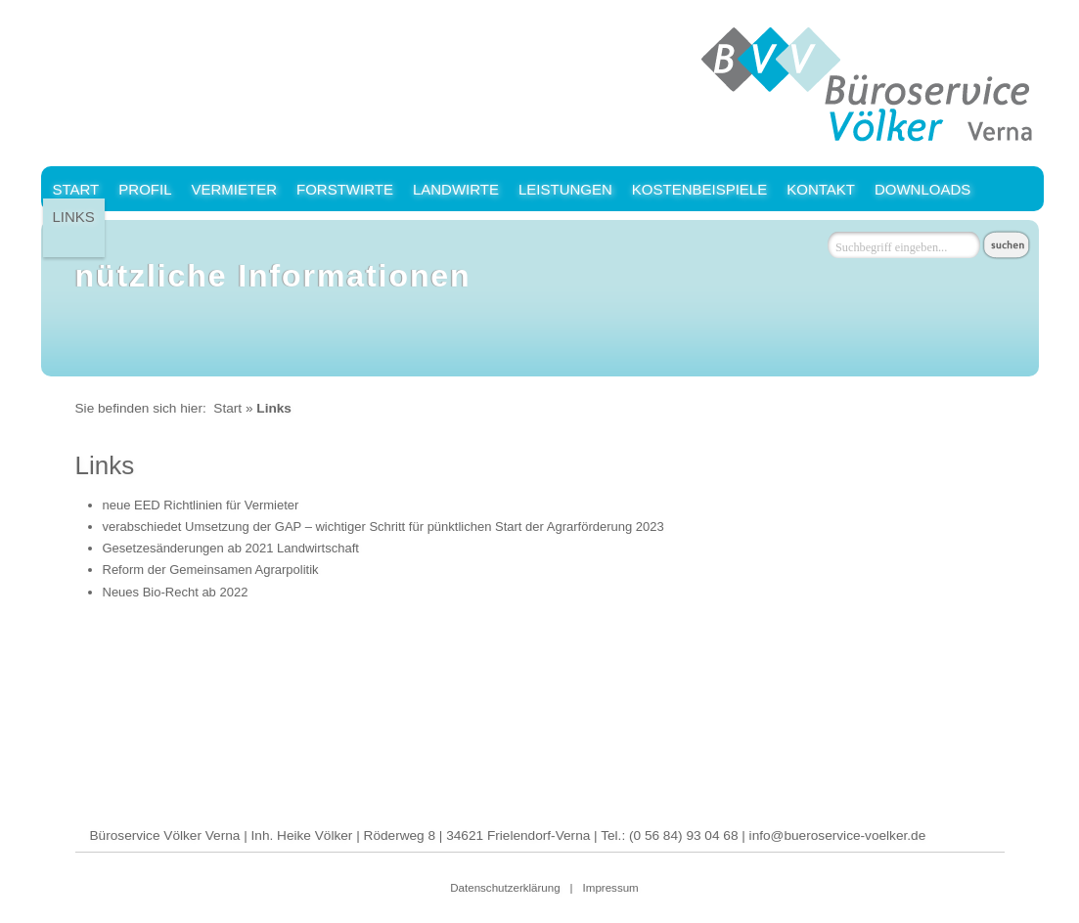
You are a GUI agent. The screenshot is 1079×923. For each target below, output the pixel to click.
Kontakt (821, 189)
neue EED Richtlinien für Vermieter (201, 505)
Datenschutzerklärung (505, 888)
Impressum (611, 888)
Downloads (922, 189)
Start (76, 189)
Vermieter (234, 189)
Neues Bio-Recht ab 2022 (175, 592)
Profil (144, 189)
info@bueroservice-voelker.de (837, 835)
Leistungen (565, 189)
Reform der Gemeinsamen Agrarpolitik (211, 569)
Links (74, 216)
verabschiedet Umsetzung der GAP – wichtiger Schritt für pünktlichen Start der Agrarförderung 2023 (383, 526)
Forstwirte (344, 189)
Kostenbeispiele (699, 189)
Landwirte (456, 189)
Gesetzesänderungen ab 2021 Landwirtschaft (231, 548)
